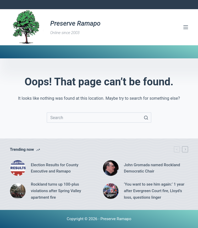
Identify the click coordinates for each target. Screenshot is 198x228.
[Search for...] (99, 117)
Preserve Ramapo (75, 23)
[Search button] (146, 117)
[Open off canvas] (185, 27)
